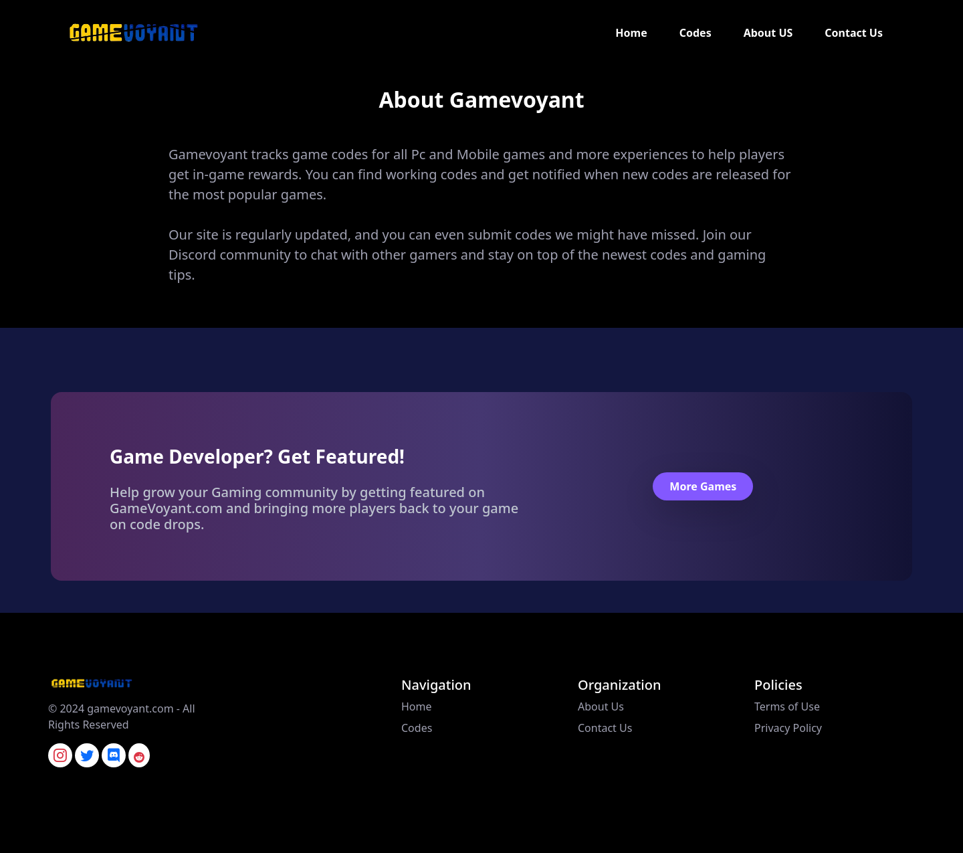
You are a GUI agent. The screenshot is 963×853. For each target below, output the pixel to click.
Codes (695, 32)
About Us (601, 706)
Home (631, 32)
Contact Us (854, 32)
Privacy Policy (788, 728)
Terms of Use (787, 706)
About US (768, 32)
